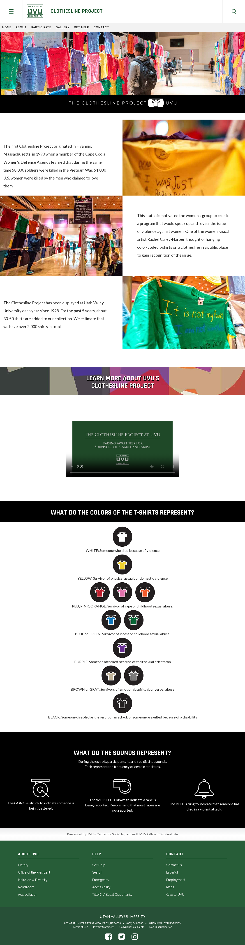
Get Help (81, 27)
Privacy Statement (103, 926)
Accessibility (101, 887)
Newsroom (26, 887)
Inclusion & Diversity (33, 880)
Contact (101, 27)
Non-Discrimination (160, 926)
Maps (170, 887)
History (23, 865)
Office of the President (34, 872)
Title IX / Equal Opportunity (112, 894)
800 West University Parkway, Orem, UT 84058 (92, 923)
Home (6, 27)
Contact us (174, 865)
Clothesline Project (77, 11)
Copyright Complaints (131, 926)
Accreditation (27, 894)
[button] (11, 11)
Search (97, 872)
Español (172, 872)
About (21, 27)
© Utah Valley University (165, 923)
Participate (41, 27)
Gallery (62, 27)
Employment (175, 880)
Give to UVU (175, 894)
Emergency (100, 880)
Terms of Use (80, 926)
